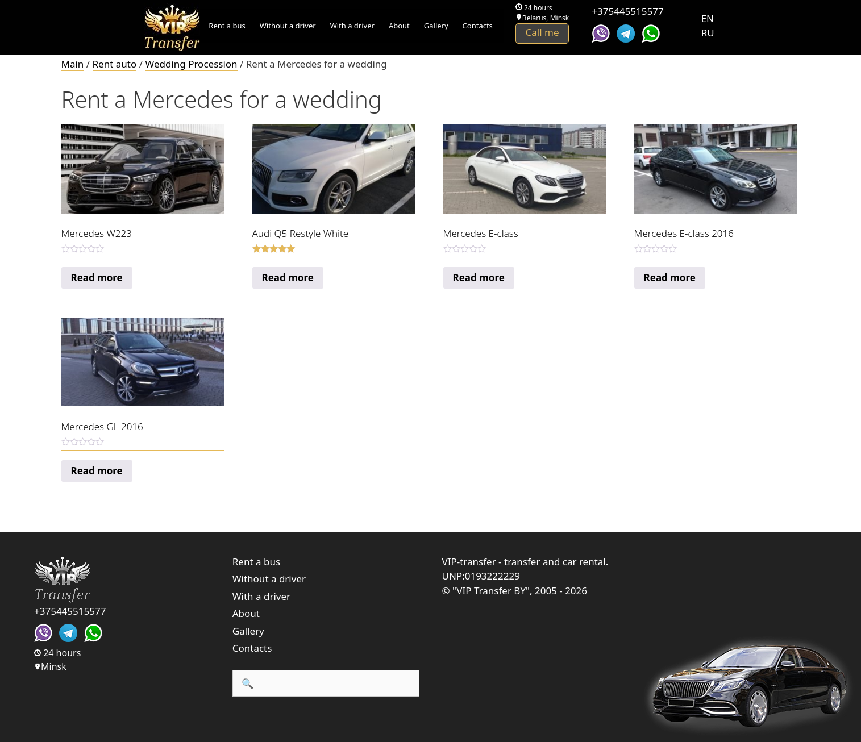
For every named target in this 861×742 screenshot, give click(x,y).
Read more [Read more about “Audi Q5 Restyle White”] (288, 277)
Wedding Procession (191, 63)
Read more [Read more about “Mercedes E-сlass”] (479, 277)
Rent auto (115, 63)
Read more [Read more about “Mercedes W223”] (97, 277)
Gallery (436, 25)
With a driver (352, 25)
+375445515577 (627, 11)
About (399, 25)
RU (707, 32)
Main (72, 63)
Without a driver (288, 25)
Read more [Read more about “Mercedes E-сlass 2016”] (670, 277)
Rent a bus (227, 25)
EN (707, 18)
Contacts (478, 25)
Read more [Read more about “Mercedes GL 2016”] (97, 470)
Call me (542, 32)
